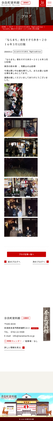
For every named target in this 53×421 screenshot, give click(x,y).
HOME (4, 27)
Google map (35, 328)
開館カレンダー (14, 340)
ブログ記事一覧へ (26, 254)
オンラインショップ (42, 5)
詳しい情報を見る (12, 347)
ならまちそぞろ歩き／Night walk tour (29, 27)
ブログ (11, 27)
